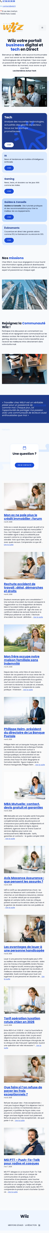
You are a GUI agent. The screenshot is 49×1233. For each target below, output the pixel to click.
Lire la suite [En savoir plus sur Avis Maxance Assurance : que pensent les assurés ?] (10, 907)
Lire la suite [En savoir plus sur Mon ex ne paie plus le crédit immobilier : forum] (8, 544)
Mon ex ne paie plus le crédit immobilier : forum (23, 517)
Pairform (6, 429)
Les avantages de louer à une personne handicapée (24, 949)
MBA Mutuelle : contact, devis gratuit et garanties (23, 806)
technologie (39, 405)
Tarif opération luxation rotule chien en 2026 (22, 1020)
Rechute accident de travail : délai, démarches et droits (23, 587)
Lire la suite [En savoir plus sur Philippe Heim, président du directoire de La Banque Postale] (40, 765)
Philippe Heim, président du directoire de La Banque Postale (24, 732)
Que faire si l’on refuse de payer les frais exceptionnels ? (23, 1090)
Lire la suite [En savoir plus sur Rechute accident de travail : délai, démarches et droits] (38, 617)
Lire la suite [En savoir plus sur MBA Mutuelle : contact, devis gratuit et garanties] (10, 838)
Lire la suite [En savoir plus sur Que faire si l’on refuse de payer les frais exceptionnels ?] (20, 1120)
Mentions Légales (15, 1225)
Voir (9, 145)
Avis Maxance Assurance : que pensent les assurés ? (24, 880)
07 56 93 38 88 (9, 1)
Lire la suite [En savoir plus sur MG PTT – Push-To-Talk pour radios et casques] (13, 1192)
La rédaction (31, 1225)
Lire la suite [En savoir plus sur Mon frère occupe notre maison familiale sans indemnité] (28, 690)
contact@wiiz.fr (9, 6)
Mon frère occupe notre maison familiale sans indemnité (21, 660)
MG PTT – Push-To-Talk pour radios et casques (22, 1161)
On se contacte (24, 465)
